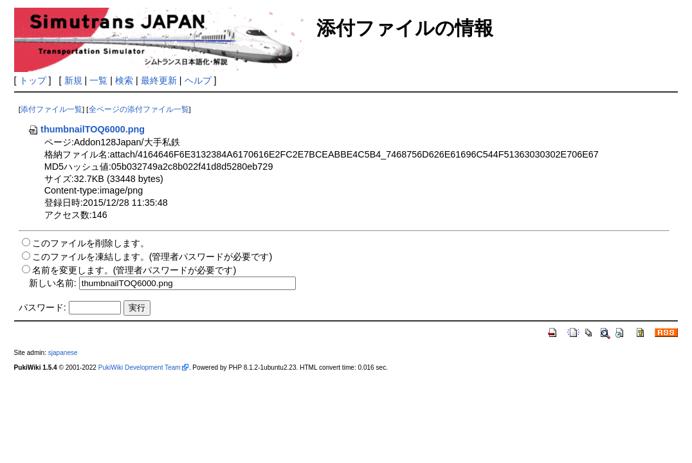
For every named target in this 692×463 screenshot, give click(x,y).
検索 (124, 80)
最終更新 (159, 80)
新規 (73, 80)
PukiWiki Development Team (139, 367)
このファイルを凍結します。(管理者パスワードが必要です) (152, 256)
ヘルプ (198, 80)
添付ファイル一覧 (51, 109)
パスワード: (42, 307)
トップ (32, 80)
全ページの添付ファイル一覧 (139, 109)
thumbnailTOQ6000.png (86, 129)
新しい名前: (53, 283)
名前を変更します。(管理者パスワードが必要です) (134, 270)
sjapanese (63, 352)
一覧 (98, 80)
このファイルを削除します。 (90, 243)
